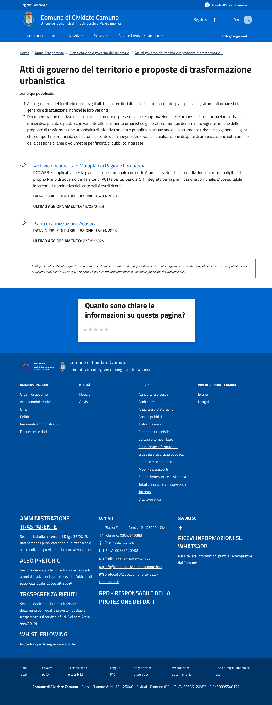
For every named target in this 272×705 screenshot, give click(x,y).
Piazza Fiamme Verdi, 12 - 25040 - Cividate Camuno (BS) (136, 527)
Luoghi (203, 402)
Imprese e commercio (155, 462)
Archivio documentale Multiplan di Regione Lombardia (91, 165)
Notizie (84, 394)
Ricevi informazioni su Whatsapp (210, 542)
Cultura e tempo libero (156, 439)
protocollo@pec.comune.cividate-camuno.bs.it (128, 578)
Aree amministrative (36, 402)
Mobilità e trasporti (153, 469)
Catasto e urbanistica (155, 431)
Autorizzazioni (150, 424)
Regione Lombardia (33, 4)
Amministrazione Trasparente (45, 522)
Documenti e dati (33, 431)
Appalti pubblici (150, 416)
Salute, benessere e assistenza (162, 476)
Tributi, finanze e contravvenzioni (164, 484)
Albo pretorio (40, 560)
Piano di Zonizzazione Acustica (64, 223)
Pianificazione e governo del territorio (99, 53)
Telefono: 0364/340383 (120, 535)
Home (24, 53)
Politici (25, 416)
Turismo (145, 492)
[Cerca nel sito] (247, 20)
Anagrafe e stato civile (156, 409)
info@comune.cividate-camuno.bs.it (130, 567)
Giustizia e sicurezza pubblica (161, 454)
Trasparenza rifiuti (48, 594)
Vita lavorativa (150, 499)
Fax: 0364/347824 (116, 543)
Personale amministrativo (40, 424)
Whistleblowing (43, 634)
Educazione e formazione (158, 447)
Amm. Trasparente (49, 53)
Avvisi (84, 402)
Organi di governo (34, 394)
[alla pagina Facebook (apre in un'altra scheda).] (210, 19)
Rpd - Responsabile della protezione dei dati (134, 597)
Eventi (203, 394)
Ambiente (146, 402)
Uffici (24, 409)
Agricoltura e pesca (153, 394)
